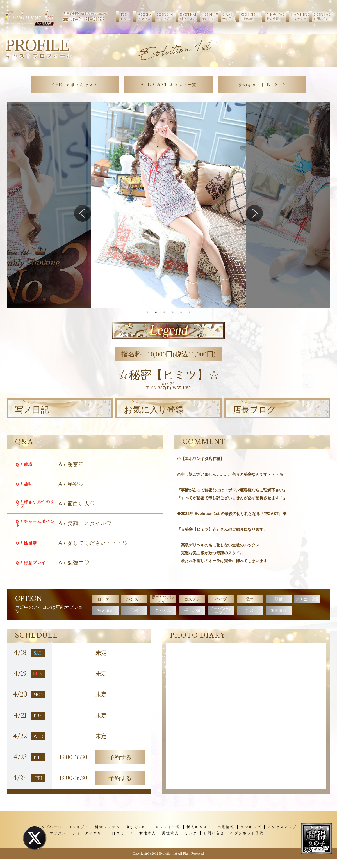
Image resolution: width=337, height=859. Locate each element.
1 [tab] (147, 312)
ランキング (250, 827)
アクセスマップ (282, 827)
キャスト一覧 (168, 827)
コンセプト (78, 827)
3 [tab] (164, 312)
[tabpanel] (168, 205)
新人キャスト (199, 827)
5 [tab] (181, 312)
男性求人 (170, 833)
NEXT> (262, 84)
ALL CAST (168, 84)
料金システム (107, 827)
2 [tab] (156, 312)
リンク (191, 833)
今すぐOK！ (137, 827)
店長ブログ (254, 410)
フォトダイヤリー (89, 833)
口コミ (118, 833)
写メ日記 (32, 410)
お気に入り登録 (154, 410)
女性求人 (147, 833)
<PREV (75, 84)
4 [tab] (173, 312)
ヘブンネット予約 (247, 833)
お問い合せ (213, 833)
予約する (120, 757)
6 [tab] (189, 312)
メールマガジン (51, 833)
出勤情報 (226, 827)
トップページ (49, 827)
